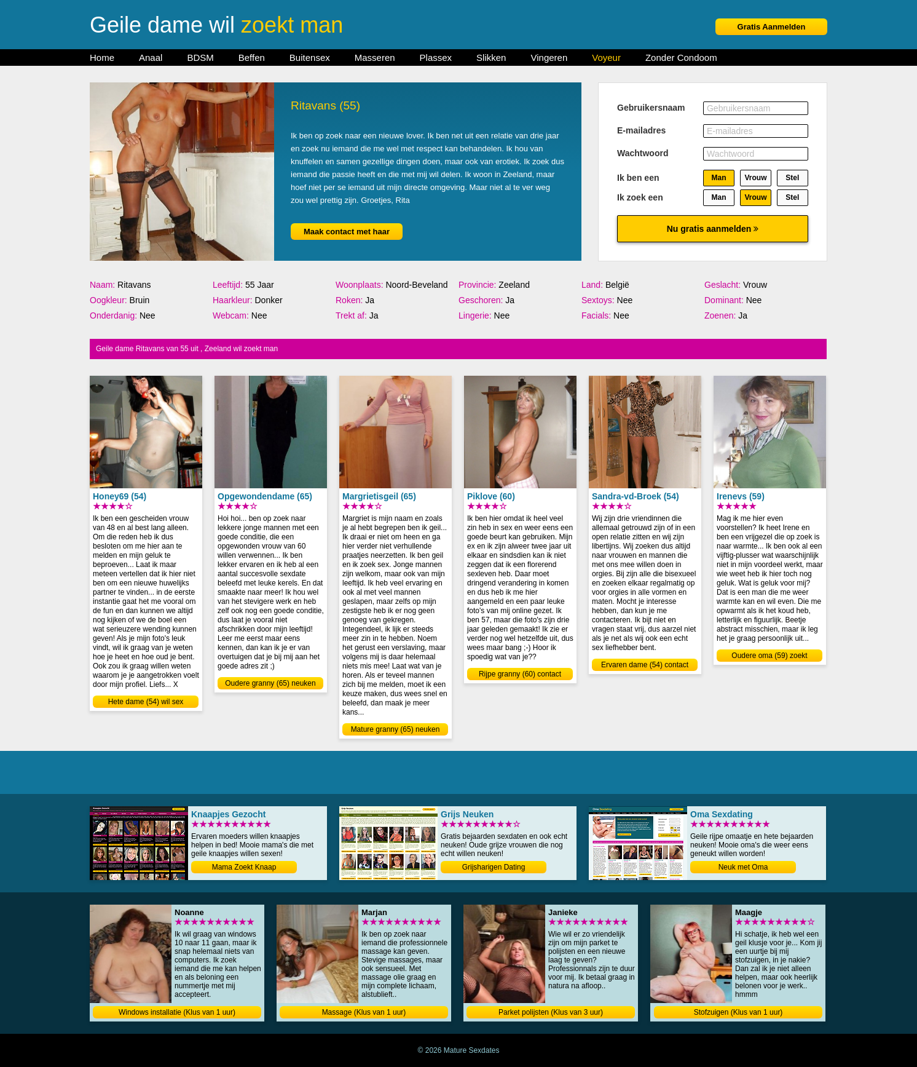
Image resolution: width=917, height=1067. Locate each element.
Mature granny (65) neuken (395, 729)
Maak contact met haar (347, 231)
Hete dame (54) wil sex (146, 701)
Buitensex (309, 57)
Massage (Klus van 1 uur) (364, 1012)
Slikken (491, 57)
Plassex (436, 57)
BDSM (200, 57)
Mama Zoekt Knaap (244, 867)
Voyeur (606, 57)
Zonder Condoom (681, 57)
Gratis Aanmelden (772, 26)
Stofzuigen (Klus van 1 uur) (738, 1012)
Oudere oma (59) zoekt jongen (769, 656)
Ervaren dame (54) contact (644, 664)
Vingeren (548, 57)
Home (102, 57)
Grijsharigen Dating (493, 867)
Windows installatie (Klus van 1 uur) (177, 1012)
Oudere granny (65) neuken (270, 683)
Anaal (150, 57)
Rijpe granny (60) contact (520, 674)
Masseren (375, 57)
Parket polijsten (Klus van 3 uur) (550, 1012)
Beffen (251, 57)
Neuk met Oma (743, 867)
